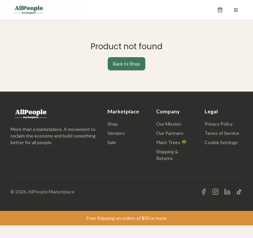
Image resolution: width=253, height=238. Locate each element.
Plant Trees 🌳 (171, 142)
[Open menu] (235, 10)
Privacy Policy (219, 124)
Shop (112, 124)
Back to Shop (126, 63)
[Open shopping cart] (220, 10)
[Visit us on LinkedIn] (227, 191)
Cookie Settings (221, 142)
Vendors (116, 133)
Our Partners (169, 133)
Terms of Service (222, 133)
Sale (111, 142)
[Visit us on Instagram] (215, 191)
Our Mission (168, 124)
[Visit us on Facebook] (203, 191)
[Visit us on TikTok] (239, 191)
